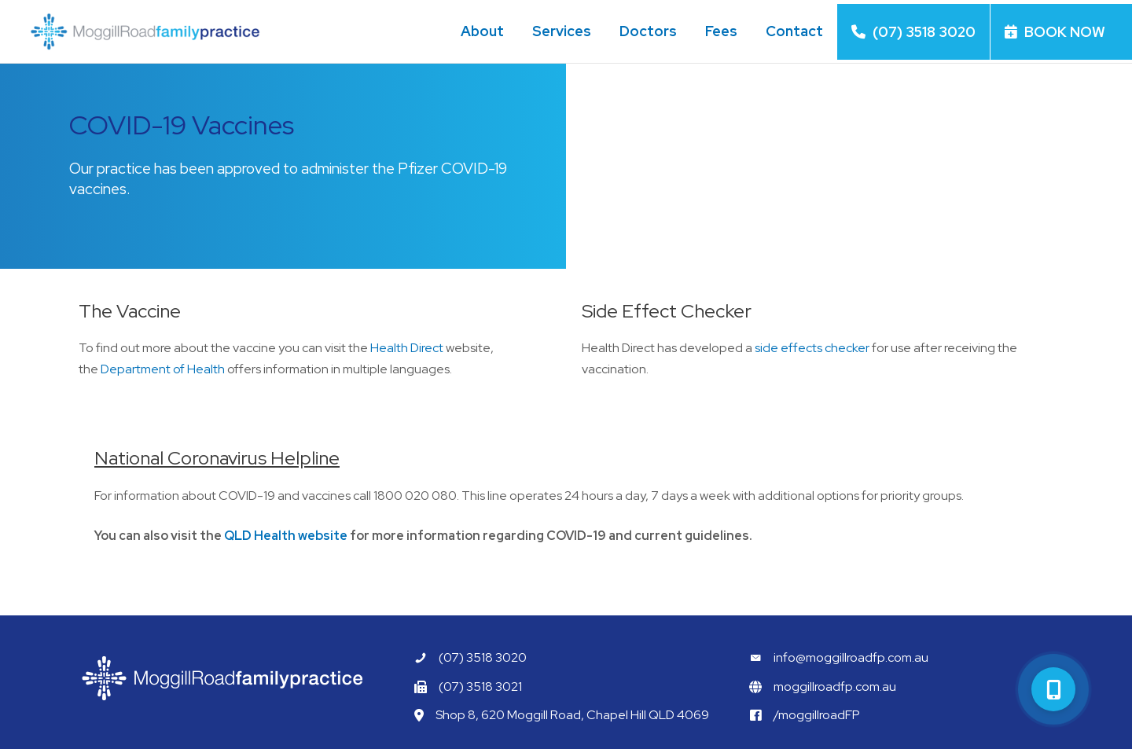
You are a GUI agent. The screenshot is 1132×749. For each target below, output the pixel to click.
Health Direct (404, 348)
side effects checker (812, 348)
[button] (1053, 689)
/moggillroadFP (817, 715)
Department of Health (160, 369)
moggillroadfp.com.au (835, 686)
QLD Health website (285, 535)
